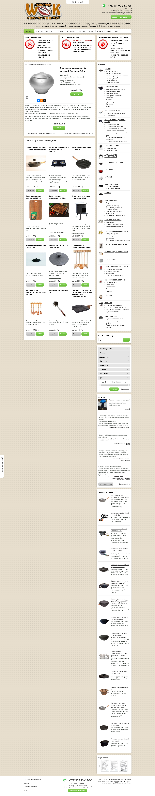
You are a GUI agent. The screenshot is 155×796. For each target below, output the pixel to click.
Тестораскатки (111, 287)
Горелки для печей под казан (116, 129)
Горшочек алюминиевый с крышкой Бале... (77, 133)
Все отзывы (123, 484)
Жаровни (109, 100)
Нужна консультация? (2, 465)
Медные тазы (110, 203)
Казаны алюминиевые (113, 74)
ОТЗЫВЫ (82, 31)
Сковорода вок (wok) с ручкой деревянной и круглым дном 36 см (118, 705)
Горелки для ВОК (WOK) (114, 126)
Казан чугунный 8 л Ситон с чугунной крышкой (120, 618)
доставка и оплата (30, 787)
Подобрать (114, 389)
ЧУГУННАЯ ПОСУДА (31, 64)
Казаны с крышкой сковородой (117, 76)
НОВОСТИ (59, 31)
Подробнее (31, 190)
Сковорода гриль (112, 93)
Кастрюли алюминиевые (114, 227)
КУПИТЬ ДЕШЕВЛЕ (104, 31)
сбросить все (125, 389)
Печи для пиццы (112, 282)
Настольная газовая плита (115, 131)
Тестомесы (110, 285)
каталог (26, 783)
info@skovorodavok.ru (34, 779)
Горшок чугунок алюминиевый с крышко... (41, 133)
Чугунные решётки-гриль (114, 319)
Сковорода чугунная (113, 91)
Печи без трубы (111, 150)
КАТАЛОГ (29, 31)
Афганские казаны (112, 82)
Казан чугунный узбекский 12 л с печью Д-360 (81, 197)
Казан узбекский (111, 80)
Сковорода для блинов (114, 96)
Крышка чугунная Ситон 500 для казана (119, 673)
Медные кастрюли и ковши (115, 215)
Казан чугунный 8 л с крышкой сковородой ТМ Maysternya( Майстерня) (119, 601)
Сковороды (110, 222)
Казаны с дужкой (112, 78)
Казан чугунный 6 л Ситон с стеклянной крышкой (120, 582)
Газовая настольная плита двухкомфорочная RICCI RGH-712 (59, 149)
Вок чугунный (110, 115)
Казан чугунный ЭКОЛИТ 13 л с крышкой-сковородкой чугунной (119, 635)
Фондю (108, 106)
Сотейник (109, 104)
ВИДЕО (117, 31)
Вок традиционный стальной (115, 113)
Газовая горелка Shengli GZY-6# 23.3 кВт (119, 530)
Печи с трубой (111, 148)
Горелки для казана (113, 124)
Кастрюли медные (112, 205)
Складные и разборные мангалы (117, 310)
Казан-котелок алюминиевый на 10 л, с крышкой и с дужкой (119, 654)
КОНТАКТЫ (71, 31)
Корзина (78, 2)
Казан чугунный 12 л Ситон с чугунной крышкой (120, 566)
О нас (26, 790)
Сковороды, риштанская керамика (118, 240)
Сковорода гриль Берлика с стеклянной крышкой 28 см (36, 148)
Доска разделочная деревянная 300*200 (33, 197)
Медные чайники (112, 209)
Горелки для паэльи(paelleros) (116, 141)
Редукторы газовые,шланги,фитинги (114, 274)
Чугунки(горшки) (111, 102)
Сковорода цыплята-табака (115, 89)
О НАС (91, 31)
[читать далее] (122, 425)
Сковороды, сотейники (114, 207)
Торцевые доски (112, 234)
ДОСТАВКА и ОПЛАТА (44, 31)
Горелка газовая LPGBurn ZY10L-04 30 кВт (119, 550)
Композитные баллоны (114, 269)
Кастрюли (109, 98)
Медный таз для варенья (119, 687)
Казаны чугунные (112, 72)
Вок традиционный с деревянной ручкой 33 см (120, 496)
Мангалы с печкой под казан (116, 307)
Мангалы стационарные (114, 305)
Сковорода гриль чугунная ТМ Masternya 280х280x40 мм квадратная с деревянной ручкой (82, 293)
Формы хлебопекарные (114, 225)
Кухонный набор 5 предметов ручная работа (81, 246)
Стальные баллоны (112, 271)
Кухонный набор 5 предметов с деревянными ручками (36, 292)
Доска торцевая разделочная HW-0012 (57, 197)
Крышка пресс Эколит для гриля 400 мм (58, 246)
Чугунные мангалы (112, 312)
